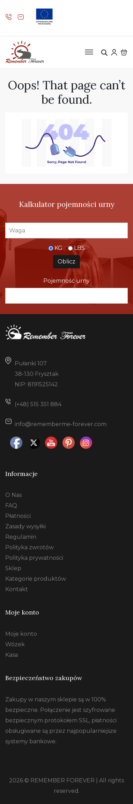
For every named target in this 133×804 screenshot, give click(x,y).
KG (58, 248)
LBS (79, 248)
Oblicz (66, 261)
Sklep (13, 568)
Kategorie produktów (35, 578)
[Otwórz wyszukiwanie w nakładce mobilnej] (104, 52)
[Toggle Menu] (89, 52)
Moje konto (21, 634)
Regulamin (20, 537)
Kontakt (16, 589)
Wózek (15, 644)
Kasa (11, 655)
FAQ (11, 505)
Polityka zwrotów (29, 547)
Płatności (18, 516)
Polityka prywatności (34, 557)
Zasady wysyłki (25, 526)
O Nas (13, 495)
